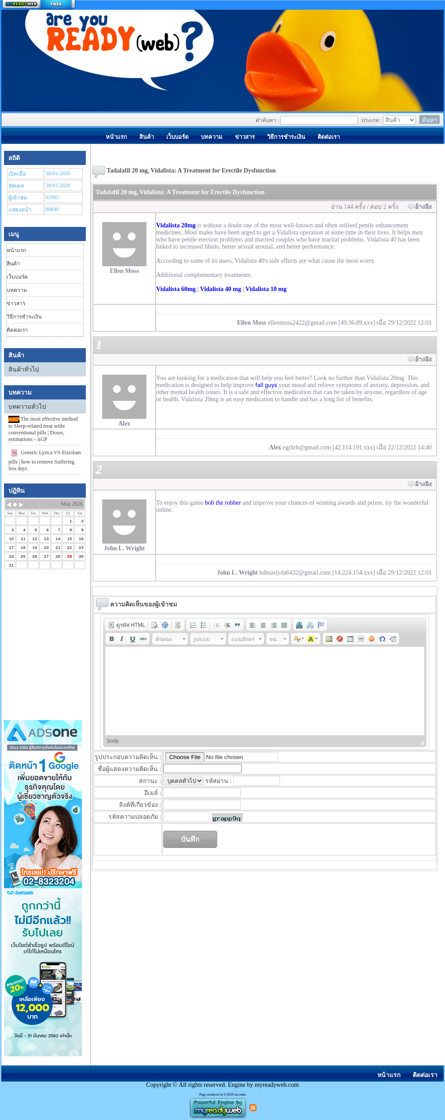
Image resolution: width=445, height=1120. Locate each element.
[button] (126, 625)
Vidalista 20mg (176, 225)
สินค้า (13, 264)
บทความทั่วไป (27, 406)
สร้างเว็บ (38, 5)
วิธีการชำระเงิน (24, 317)
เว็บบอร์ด (17, 277)
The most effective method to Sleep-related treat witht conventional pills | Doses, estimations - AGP (43, 429)
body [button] (113, 741)
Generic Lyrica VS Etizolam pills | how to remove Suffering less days (44, 460)
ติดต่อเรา (17, 330)
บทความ (17, 290)
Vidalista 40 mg (220, 289)
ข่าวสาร (16, 303)
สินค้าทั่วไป (23, 369)
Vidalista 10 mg (266, 289)
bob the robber (223, 502)
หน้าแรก (16, 250)
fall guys (266, 385)
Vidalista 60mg (176, 289)
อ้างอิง (423, 206)
